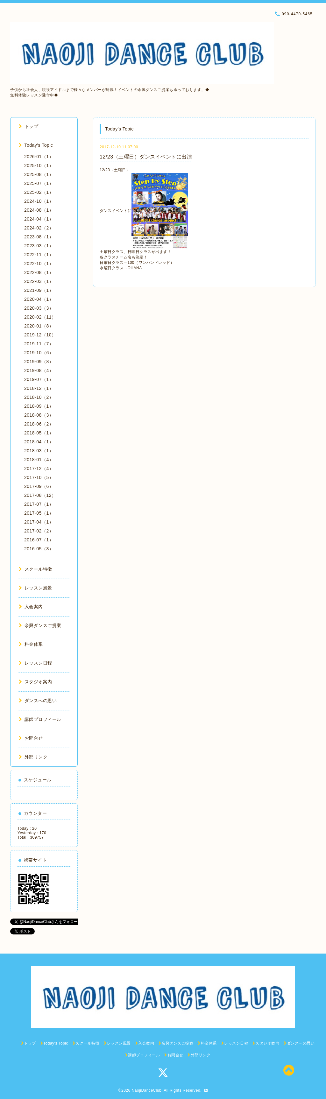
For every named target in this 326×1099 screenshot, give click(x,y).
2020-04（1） (38, 299)
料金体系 (31, 644)
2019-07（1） (38, 379)
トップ (28, 126)
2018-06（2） (38, 423)
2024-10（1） (38, 201)
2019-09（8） (38, 361)
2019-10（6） (38, 352)
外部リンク (33, 756)
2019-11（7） (38, 343)
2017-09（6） (38, 486)
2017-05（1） (38, 513)
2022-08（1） (38, 272)
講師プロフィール (40, 719)
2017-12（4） (38, 468)
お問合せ (31, 738)
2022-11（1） (38, 254)
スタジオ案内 (35, 681)
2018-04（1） (38, 441)
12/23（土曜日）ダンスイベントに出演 (146, 156)
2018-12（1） (38, 388)
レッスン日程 (35, 663)
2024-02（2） (38, 227)
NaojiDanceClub (147, 1090)
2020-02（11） (40, 317)
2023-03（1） (38, 245)
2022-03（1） (38, 281)
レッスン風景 (35, 587)
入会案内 (31, 606)
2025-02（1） (38, 192)
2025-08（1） (38, 174)
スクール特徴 (35, 569)
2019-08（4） (38, 370)
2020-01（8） (38, 325)
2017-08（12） (40, 495)
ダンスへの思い (38, 700)
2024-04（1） (38, 219)
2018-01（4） (38, 459)
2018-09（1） (38, 406)
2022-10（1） (38, 263)
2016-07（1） (38, 539)
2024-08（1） (38, 210)
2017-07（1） (38, 504)
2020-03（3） (38, 308)
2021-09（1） (38, 290)
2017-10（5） (38, 477)
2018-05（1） (38, 432)
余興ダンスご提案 (40, 625)
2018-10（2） (38, 397)
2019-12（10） (40, 334)
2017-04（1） (38, 522)
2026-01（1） (38, 156)
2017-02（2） (38, 530)
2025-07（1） (38, 183)
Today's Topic (36, 145)
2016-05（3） (38, 548)
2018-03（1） (38, 450)
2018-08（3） (38, 415)
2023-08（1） (38, 236)
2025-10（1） (38, 165)
